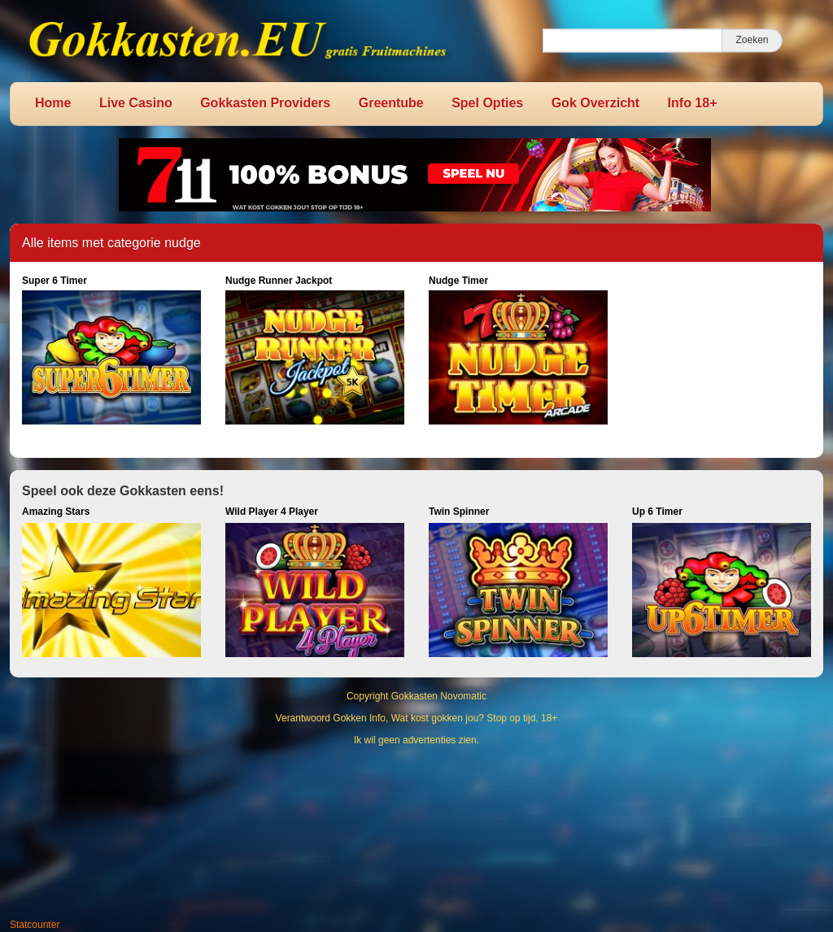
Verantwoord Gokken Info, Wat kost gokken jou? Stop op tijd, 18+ (417, 718)
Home (53, 103)
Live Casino (135, 103)
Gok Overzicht (595, 103)
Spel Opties (487, 103)
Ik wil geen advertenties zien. (416, 740)
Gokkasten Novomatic (438, 696)
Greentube (391, 103)
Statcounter (34, 924)
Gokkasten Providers (265, 103)
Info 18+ (692, 103)
